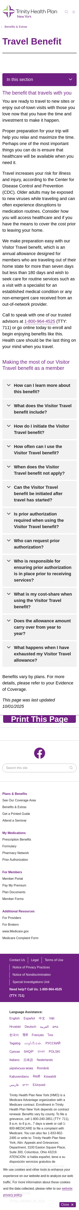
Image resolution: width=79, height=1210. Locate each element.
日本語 (28, 1060)
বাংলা (41, 1051)
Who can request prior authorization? (37, 543)
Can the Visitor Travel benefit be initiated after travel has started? (38, 493)
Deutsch (30, 1026)
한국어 (14, 1035)
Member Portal (12, 878)
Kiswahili (50, 1076)
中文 (42, 1018)
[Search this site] (39, 768)
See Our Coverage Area (19, 800)
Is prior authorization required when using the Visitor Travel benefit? (39, 520)
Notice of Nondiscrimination (32, 974)
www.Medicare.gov (15, 931)
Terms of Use (54, 960)
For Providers (11, 918)
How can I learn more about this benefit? (42, 388)
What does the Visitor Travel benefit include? (43, 409)
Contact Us (17, 960)
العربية (44, 1026)
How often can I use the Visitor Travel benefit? (38, 449)
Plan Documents (13, 892)
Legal (35, 960)
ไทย (50, 1035)
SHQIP (29, 1051)
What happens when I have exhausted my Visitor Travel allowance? (42, 654)
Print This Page (39, 719)
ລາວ (55, 1026)
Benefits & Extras (14, 807)
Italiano (14, 1060)
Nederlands (45, 1060)
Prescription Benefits (16, 839)
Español (29, 1018)
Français (38, 1035)
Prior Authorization (15, 859)
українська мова (21, 1068)
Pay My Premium (14, 885)
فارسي (14, 1085)
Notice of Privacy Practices (31, 967)
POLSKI (54, 1051)
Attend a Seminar (14, 820)
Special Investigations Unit (31, 982)
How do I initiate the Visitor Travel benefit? (41, 429)
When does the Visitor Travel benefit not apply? (39, 470)
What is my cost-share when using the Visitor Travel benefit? (43, 600)
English (14, 1018)
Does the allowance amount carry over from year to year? (42, 627)
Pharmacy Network (15, 853)
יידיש (26, 1085)
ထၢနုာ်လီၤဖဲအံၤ (33, 1043)
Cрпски (14, 1051)
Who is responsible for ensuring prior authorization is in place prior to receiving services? (42, 571)
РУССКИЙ (52, 1043)
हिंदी (25, 1035)
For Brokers (10, 924)
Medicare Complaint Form (20, 938)
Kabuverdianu (19, 1076)
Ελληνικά (39, 1085)
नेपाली (36, 1076)
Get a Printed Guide (16, 813)
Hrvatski (15, 1026)
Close (67, 1204)
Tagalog (14, 1043)
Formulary (9, 846)
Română (43, 1068)
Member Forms (13, 899)
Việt (51, 1018)
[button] (74, 11)
